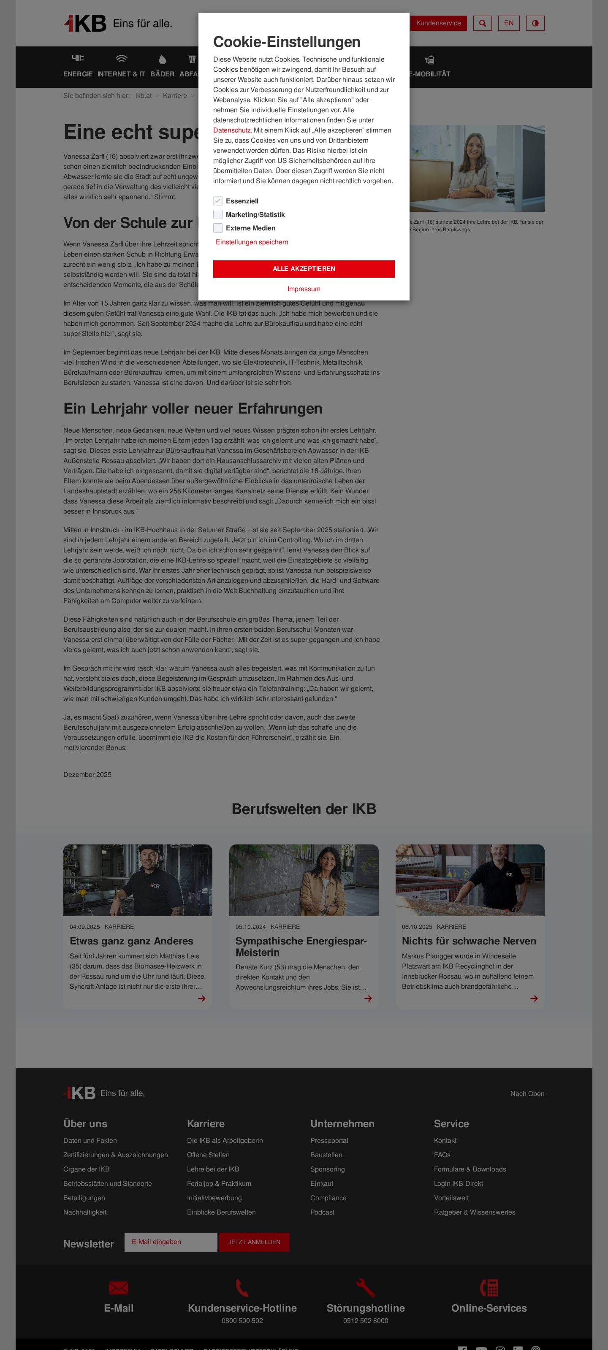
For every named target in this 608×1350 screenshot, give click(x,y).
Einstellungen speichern (252, 242)
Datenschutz (231, 130)
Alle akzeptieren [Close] (304, 269)
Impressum (304, 288)
